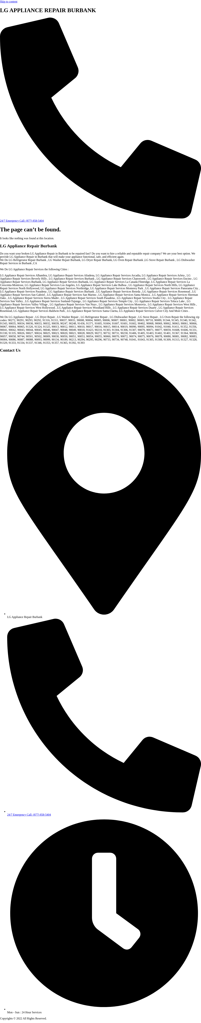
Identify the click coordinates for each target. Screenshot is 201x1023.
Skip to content (8, 1)
